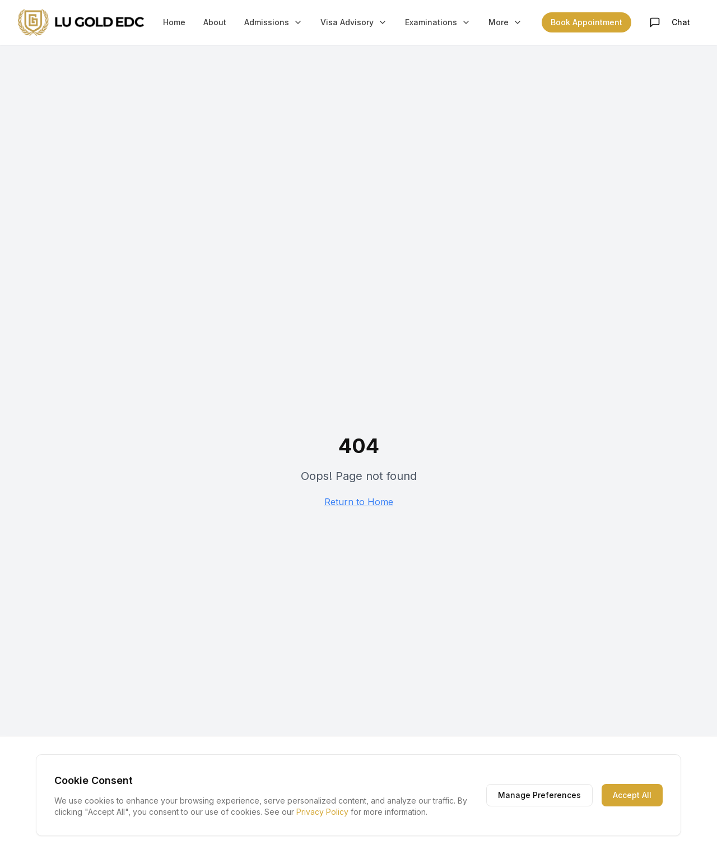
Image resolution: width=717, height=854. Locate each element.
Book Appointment (586, 22)
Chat (669, 22)
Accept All (632, 795)
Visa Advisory (353, 22)
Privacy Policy (322, 811)
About (214, 22)
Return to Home (358, 501)
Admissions (273, 22)
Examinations (438, 22)
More (505, 22)
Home (174, 22)
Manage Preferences (539, 795)
